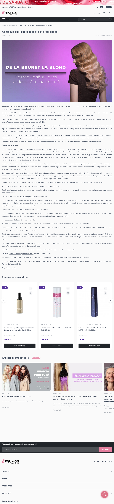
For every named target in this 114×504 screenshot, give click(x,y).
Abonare (105, 449)
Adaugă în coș (19, 345)
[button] (3, 300)
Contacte (6, 493)
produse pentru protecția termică (22, 253)
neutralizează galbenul (28, 243)
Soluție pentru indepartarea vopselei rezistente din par (84, 182)
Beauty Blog (13, 25)
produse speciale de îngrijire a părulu (33, 227)
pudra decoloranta (27, 186)
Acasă (4, 25)
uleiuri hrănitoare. (32, 257)
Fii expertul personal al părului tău (17, 396)
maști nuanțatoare (27, 196)
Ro (110, 13)
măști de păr (11, 257)
